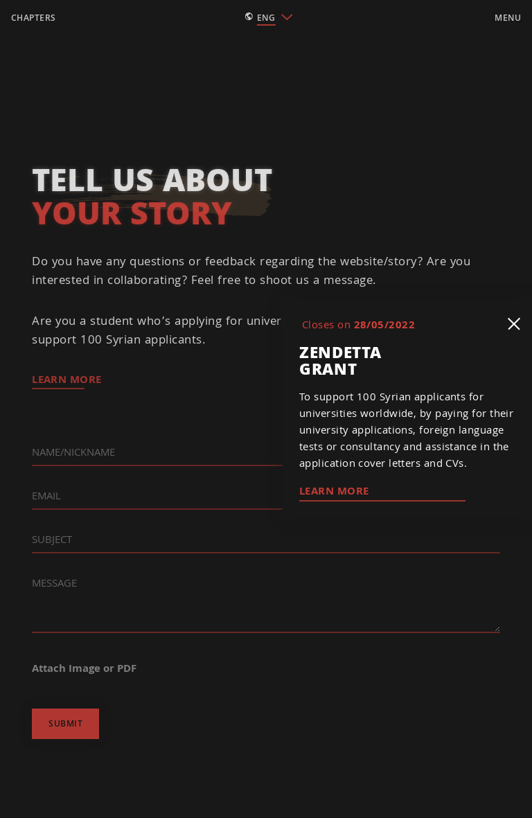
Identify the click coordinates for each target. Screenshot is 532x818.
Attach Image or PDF (84, 668)
